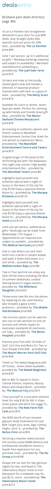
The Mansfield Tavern (16, 172)
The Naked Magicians (32, 370)
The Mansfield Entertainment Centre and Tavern (24, 145)
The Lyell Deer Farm (31, 70)
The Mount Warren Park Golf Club (24, 352)
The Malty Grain (37, 95)
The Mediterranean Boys (20, 264)
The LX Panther (36, 46)
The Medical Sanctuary (17, 245)
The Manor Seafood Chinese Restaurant (21, 117)
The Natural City (17, 390)
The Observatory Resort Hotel (23, 479)
